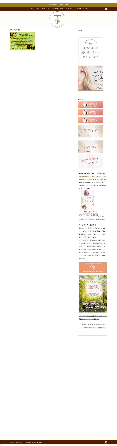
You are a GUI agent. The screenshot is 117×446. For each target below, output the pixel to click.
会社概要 (79, 8)
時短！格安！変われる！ (85, 9)
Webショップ (73, 9)
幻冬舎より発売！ (85, 188)
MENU (43, 8)
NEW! (38, 8)
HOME (32, 8)
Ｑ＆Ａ (61, 8)
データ (49, 8)
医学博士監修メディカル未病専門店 (24, 442)
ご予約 (67, 8)
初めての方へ (55, 9)
